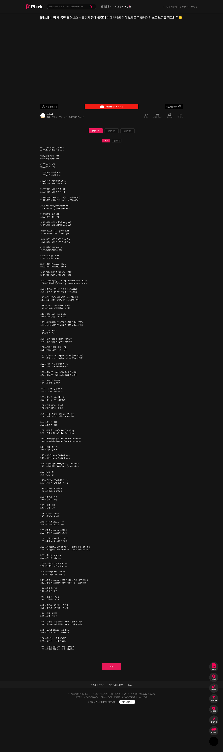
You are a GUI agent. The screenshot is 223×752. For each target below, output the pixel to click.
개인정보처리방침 (116, 729)
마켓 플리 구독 (123, 6)
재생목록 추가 (157, 117)
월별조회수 (127, 173)
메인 (111, 710)
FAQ (130, 729)
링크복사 (180, 117)
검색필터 (105, 6)
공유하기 (170, 117)
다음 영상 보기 (171, 106)
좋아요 (146, 117)
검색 (91, 6)
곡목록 (106, 183)
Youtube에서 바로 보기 (111, 106)
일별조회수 (95, 173)
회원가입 (174, 6)
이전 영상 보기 (51, 106)
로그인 (165, 6)
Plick (34, 8)
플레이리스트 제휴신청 (188, 6)
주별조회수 (111, 173)
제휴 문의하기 (127, 746)
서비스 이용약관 (97, 729)
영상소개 (117, 183)
